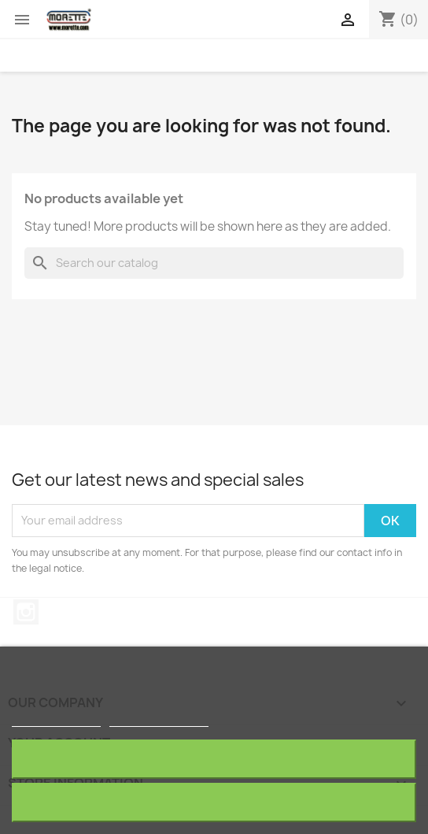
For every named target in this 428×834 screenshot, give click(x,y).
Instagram (26, 612)
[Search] (214, 263)
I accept (214, 802)
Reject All (214, 758)
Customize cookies (158, 719)
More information (56, 719)
